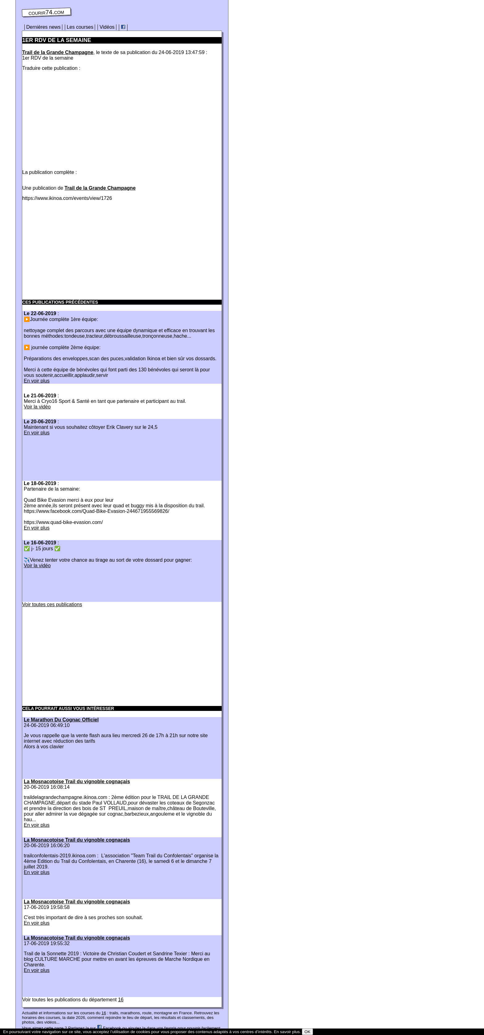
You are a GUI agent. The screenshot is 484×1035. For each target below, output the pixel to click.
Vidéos (107, 27)
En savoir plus (287, 1031)
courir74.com (46, 12)
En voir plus (37, 380)
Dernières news (43, 27)
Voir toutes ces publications (52, 604)
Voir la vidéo (37, 406)
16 (120, 999)
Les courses (80, 27)
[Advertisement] (74, 119)
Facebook (109, 1028)
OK (307, 1031)
